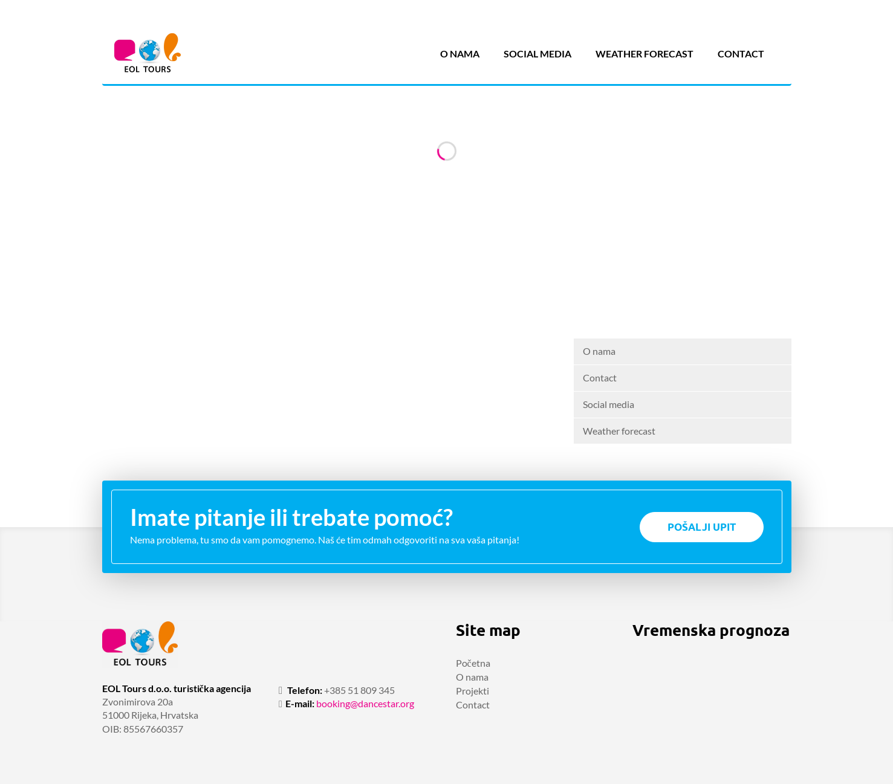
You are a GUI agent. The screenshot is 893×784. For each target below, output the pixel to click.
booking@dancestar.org (365, 703)
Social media (537, 53)
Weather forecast (644, 53)
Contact (741, 53)
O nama (459, 53)
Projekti (472, 690)
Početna (473, 663)
